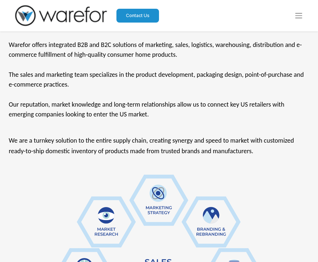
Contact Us (138, 15)
